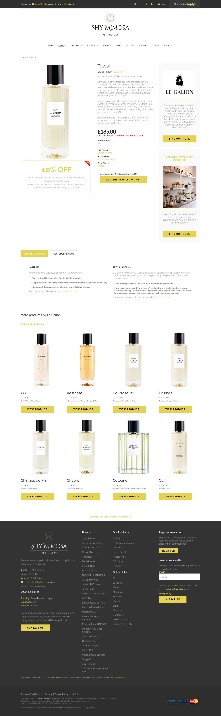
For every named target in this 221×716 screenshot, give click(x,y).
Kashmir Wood (25, 401)
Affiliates (77, 694)
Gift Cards (118, 561)
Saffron (95, 401)
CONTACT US (35, 628)
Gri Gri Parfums (90, 579)
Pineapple (170, 401)
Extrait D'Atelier (90, 570)
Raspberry (177, 401)
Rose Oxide (79, 488)
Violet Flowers (36, 401)
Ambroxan (102, 159)
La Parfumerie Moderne (94, 593)
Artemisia (70, 401)
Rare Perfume (36, 677)
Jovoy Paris (88, 589)
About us (117, 610)
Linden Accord (104, 153)
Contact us (118, 615)
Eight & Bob (88, 566)
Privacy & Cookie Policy (56, 694)
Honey (112, 159)
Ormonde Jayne (90, 645)
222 (24, 393)
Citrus (123, 401)
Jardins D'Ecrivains (92, 584)
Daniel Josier (88, 561)
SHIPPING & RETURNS (34, 254)
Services (117, 596)
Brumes (165, 393)
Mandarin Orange (86, 401)
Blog (115, 605)
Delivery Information (123, 624)
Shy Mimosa (88, 664)
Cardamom (116, 401)
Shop (31, 57)
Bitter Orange (125, 488)
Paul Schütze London (93, 654)
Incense (76, 401)
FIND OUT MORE (179, 234)
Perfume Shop (108, 677)
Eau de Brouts (135, 488)
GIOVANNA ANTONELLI (94, 575)
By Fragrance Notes (123, 543)
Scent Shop (86, 677)
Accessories (119, 556)
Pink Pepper (71, 488)
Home (23, 57)
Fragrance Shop (97, 677)
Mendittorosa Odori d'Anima (92, 630)
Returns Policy (120, 619)
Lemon (143, 488)
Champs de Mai (34, 480)
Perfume (117, 547)
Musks (100, 166)
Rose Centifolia (32, 488)
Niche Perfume (25, 677)
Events (116, 601)
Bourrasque (123, 393)
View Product (37, 409)
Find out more (179, 139)
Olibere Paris (89, 641)
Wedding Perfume (75, 677)
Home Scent (119, 552)
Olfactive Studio (90, 636)
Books (116, 587)
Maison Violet (89, 612)
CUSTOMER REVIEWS (63, 254)
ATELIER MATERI (91, 547)
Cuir (162, 480)
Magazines (118, 592)
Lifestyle (117, 582)
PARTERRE (88, 650)
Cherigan (87, 556)
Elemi (168, 488)
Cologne (120, 480)
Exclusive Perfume (48, 677)
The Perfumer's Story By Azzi (95, 670)
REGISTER (168, 551)
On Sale (117, 566)
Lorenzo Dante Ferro (93, 607)
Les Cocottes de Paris (93, 602)
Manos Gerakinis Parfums (90, 618)
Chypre (73, 480)
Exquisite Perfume (62, 677)
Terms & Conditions (30, 694)
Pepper (134, 401)
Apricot (23, 488)
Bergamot (162, 401)
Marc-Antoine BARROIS (94, 624)
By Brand (117, 538)
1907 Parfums (89, 538)
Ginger (128, 401)
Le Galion (87, 598)
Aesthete (74, 393)
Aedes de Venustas (92, 543)
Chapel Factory (90, 552)
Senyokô (86, 659)
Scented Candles (120, 677)
